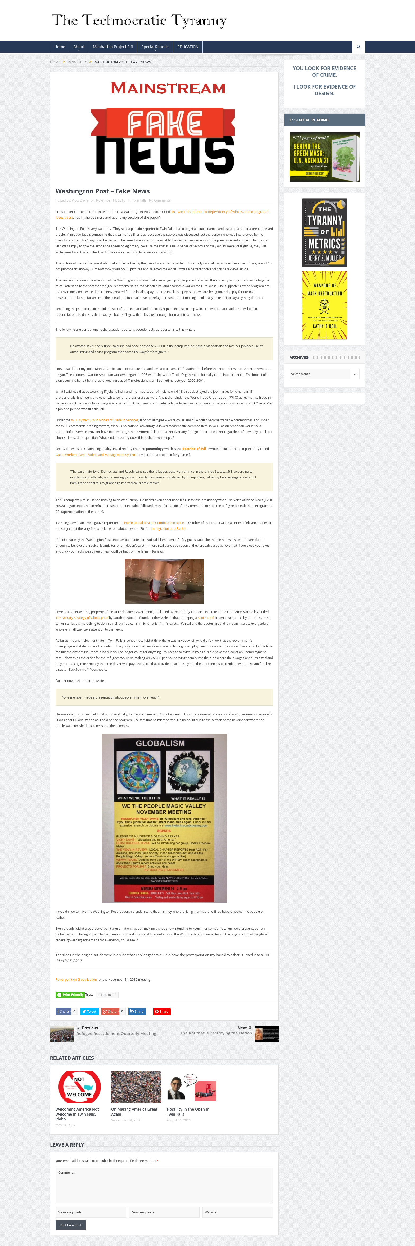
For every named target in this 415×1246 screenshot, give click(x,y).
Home (59, 46)
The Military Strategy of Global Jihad (82, 617)
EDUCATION (188, 46)
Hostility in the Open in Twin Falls (188, 1111)
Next (245, 1028)
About (79, 46)
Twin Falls (139, 200)
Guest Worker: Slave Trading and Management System (96, 455)
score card (206, 617)
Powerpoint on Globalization (76, 979)
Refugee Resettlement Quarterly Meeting (116, 1033)
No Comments (159, 200)
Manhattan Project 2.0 (113, 46)
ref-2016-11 (107, 995)
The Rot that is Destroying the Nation (216, 1033)
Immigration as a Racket (168, 528)
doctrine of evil (194, 448)
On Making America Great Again (134, 1111)
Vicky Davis (80, 200)
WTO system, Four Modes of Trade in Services (104, 420)
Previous (87, 1028)
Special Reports (155, 46)
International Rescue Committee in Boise (154, 523)
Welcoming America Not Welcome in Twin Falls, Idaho (77, 1114)
